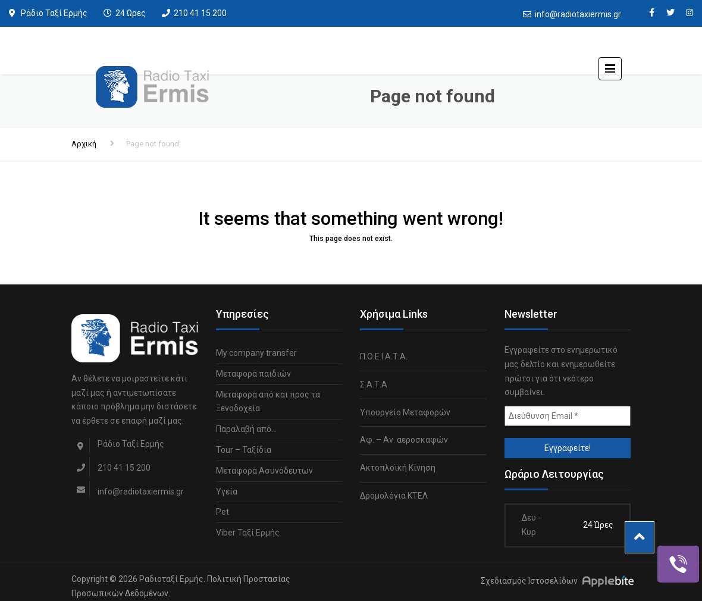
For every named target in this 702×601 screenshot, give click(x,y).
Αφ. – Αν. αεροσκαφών (404, 440)
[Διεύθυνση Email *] (567, 416)
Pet (222, 512)
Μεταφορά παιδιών (253, 373)
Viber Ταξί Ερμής (248, 532)
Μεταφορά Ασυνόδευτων (264, 470)
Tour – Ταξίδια (243, 450)
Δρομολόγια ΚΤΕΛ (394, 495)
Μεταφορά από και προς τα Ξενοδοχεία (268, 402)
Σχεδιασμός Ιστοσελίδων (529, 581)
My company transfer (256, 353)
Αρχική (83, 143)
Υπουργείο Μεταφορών (405, 412)
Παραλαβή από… (246, 429)
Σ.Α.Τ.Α (373, 384)
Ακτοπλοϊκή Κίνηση (397, 467)
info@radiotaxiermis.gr (578, 14)
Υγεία (226, 491)
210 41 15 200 (200, 13)
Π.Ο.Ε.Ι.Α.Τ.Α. (384, 356)
